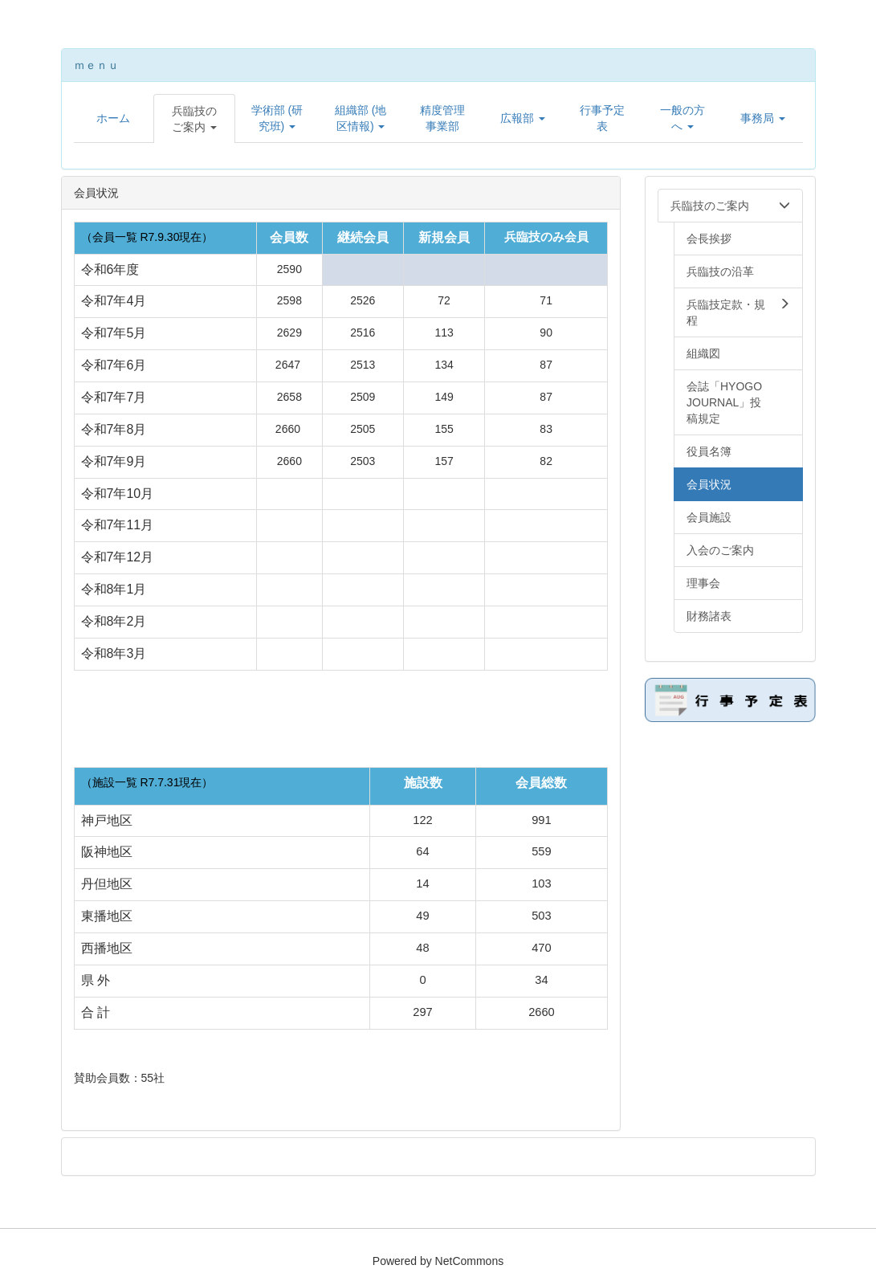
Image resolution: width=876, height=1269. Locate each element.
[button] (194, 119)
